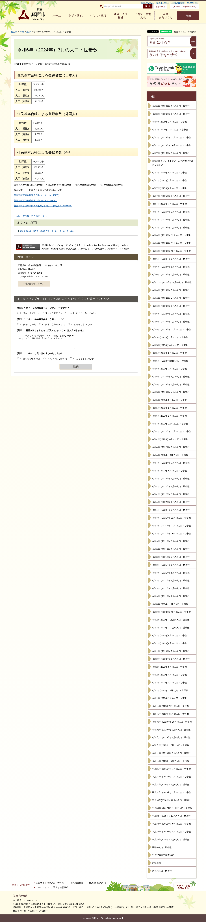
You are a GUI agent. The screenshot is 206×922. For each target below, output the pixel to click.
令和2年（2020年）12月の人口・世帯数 (171, 612)
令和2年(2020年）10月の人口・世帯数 (170, 627)
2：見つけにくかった (56, 358)
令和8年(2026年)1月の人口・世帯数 (169, 121)
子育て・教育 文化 (143, 16)
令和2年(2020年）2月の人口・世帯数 (170, 690)
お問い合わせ (177, 2)
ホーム (56, 15)
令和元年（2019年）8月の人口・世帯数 (171, 737)
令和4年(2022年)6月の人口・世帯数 (169, 470)
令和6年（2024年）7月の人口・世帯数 (171, 274)
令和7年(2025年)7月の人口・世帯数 (169, 180)
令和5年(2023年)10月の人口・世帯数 (170, 345)
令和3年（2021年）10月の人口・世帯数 (171, 533)
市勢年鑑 (156, 863)
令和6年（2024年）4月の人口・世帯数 (171, 298)
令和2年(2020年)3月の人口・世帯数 (169, 682)
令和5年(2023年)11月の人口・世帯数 (170, 337)
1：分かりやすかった (30, 313)
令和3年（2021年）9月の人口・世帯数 (171, 541)
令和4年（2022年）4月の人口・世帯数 (171, 486)
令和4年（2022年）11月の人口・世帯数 (171, 431)
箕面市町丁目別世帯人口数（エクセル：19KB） (37, 195)
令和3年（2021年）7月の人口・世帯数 (171, 557)
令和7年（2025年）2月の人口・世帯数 (171, 219)
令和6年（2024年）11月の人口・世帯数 (171, 243)
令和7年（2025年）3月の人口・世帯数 (171, 212)
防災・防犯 (75, 15)
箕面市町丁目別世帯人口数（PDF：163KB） (35, 200)
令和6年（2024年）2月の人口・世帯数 (171, 313)
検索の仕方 (160, 7)
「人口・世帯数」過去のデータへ (30, 216)
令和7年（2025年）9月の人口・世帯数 (171, 153)
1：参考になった (28, 324)
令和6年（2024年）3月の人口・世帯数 (171, 306)
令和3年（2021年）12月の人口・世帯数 (171, 518)
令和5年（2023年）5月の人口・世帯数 (171, 384)
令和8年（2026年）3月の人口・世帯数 (171, 106)
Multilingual (192, 2)
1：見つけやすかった (30, 358)
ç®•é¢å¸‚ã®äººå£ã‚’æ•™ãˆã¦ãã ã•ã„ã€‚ (47, 231)
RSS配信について (98, 883)
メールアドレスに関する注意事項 (52, 887)
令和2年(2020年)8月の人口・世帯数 (169, 643)
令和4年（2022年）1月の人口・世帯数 (171, 510)
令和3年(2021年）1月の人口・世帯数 (170, 604)
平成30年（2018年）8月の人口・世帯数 (171, 831)
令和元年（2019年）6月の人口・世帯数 (171, 753)
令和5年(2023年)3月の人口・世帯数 (169, 400)
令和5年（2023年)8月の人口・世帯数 (170, 361)
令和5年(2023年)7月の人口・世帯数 (169, 368)
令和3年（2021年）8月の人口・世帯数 (171, 549)
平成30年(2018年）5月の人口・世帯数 (170, 839)
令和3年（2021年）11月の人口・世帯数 (171, 525)
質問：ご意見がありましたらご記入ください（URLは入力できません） (52, 330)
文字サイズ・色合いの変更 (184, 7)
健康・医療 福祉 (121, 16)
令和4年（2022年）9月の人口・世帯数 (171, 447)
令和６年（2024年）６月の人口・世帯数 (172, 282)
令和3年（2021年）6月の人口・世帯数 (171, 565)
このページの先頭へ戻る (183, 887)
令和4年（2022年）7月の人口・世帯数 (171, 463)
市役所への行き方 (21, 885)
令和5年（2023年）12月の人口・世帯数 (171, 329)
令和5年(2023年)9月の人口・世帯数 (169, 353)
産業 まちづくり (166, 16)
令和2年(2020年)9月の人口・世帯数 (169, 635)
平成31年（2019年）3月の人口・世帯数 (171, 776)
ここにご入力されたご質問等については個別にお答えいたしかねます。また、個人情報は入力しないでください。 (46, 341)
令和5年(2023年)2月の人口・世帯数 (169, 408)
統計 (28, 31)
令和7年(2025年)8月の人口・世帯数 (169, 172)
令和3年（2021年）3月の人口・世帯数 (171, 588)
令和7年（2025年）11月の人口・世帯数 (171, 137)
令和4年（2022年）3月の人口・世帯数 (171, 494)
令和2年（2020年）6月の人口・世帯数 (171, 659)
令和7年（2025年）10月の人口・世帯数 (171, 145)
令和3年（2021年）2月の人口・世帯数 (171, 596)
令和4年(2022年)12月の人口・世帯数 (170, 423)
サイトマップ (162, 2)
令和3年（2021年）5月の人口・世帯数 (171, 573)
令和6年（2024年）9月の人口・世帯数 (171, 259)
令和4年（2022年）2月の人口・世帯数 (171, 502)
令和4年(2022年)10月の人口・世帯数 (170, 439)
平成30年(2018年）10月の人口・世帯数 (171, 816)
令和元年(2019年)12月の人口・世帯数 (170, 706)
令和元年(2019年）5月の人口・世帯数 (170, 761)
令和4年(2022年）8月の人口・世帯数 (170, 455)
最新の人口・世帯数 (162, 847)
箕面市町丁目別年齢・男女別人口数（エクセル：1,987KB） (43, 205)
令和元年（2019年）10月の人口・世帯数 (172, 722)
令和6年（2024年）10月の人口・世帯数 (171, 251)
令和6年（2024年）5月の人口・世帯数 (171, 290)
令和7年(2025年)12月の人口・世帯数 (170, 129)
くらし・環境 (98, 15)
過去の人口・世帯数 (162, 871)
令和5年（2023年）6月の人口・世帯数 (171, 376)
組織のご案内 (147, 2)
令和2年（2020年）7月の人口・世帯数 (171, 651)
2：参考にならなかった (53, 324)
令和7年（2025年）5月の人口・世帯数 (171, 196)
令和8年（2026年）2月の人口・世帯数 (171, 114)
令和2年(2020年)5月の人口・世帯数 (169, 667)
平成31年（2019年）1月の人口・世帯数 (171, 792)
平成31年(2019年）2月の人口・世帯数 (170, 784)
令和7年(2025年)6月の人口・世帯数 (169, 188)
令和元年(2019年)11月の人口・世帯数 (170, 714)
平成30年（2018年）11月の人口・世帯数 (172, 808)
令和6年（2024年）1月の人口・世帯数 (171, 321)
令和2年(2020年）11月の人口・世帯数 (170, 619)
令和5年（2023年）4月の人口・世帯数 (171, 392)
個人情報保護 (76, 883)
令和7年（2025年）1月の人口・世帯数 (171, 227)
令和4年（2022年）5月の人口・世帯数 (171, 478)
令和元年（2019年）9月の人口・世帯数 (171, 729)
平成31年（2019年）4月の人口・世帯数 (171, 769)
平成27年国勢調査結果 (163, 855)
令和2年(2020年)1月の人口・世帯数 (169, 698)
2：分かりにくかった (56, 313)
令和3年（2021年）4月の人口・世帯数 (171, 580)
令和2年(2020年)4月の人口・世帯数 (169, 674)
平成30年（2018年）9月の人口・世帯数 (171, 824)
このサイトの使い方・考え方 (50, 883)
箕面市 (14, 31)
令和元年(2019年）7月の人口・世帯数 (170, 745)
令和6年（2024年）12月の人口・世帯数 (171, 235)
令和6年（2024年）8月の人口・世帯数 (171, 267)
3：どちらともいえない (84, 313)
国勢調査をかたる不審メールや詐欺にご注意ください (172, 163)
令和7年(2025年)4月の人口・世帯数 (169, 204)
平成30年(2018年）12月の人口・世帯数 (171, 800)
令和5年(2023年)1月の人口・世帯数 (169, 416)
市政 (188, 15)
